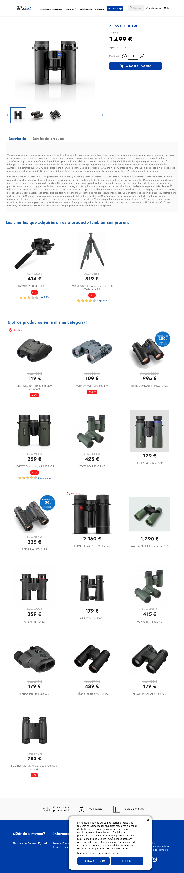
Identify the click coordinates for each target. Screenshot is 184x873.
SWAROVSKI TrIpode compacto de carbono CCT (92, 287)
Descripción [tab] (17, 138)
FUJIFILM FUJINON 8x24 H (92, 386)
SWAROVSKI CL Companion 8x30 (149, 546)
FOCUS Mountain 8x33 (150, 463)
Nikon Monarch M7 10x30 (92, 694)
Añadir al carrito (135, 66)
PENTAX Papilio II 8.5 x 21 (34, 694)
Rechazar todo (93, 861)
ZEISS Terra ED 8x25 (34, 549)
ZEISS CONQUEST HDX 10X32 (149, 386)
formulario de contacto (155, 850)
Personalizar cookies (109, 853)
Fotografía (99, 9)
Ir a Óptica (113, 8)
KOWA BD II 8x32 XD (149, 622)
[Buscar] (136, 8)
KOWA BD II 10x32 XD (91, 466)
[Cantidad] (133, 56)
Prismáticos (45, 9)
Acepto (127, 861)
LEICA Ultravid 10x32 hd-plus (92, 546)
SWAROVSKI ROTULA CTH (34, 286)
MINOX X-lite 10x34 (92, 618)
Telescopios (69, 9)
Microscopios (86, 9)
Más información (86, 853)
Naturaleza (57, 9)
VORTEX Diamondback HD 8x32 (34, 466)
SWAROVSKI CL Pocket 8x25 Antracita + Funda (34, 767)
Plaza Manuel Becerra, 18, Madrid (31, 843)
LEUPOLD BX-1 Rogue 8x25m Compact (34, 387)
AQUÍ (110, 838)
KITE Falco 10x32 (34, 622)
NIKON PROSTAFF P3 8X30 (149, 694)
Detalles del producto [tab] (48, 138)
